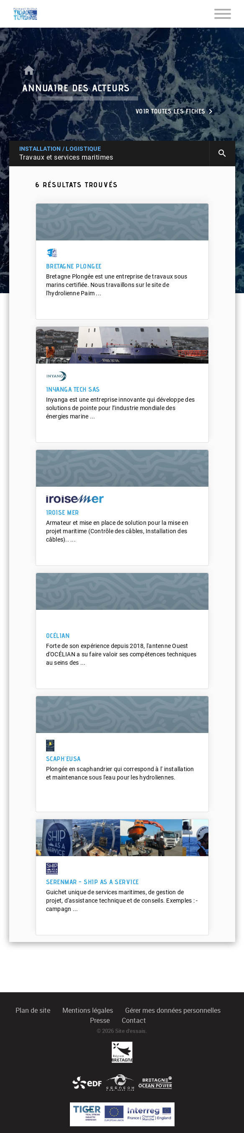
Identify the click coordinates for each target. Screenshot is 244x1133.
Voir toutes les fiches (175, 111)
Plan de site (32, 1010)
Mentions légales (87, 1010)
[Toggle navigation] (222, 13)
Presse (100, 1021)
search (222, 153)
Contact (134, 1021)
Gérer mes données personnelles (173, 1010)
